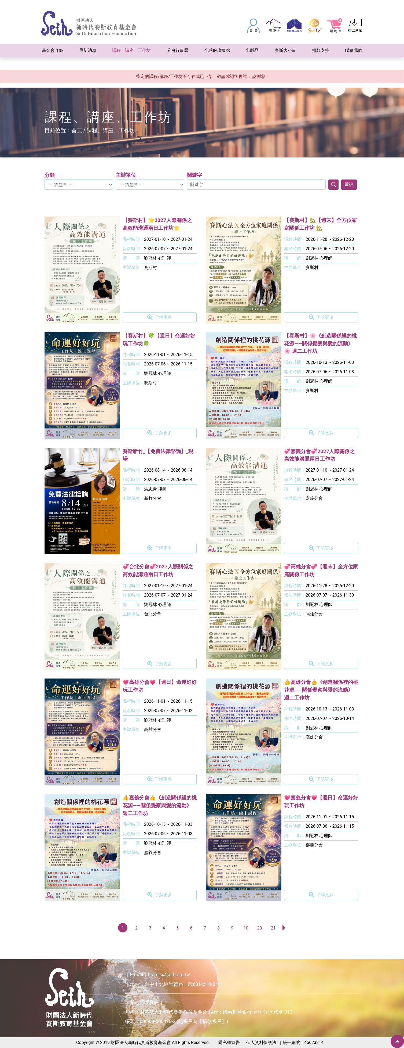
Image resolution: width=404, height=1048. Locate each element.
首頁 (76, 130)
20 (259, 928)
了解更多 (159, 317)
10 (245, 928)
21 (273, 928)
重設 (349, 184)
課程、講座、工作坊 (111, 130)
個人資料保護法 (261, 1042)
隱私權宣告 (229, 1042)
